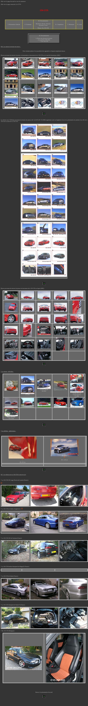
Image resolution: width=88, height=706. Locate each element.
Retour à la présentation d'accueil (44, 692)
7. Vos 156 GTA (44, 41)
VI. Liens (79, 24)
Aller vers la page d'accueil (8, 1)
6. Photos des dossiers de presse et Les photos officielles (44, 39)
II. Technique (28, 24)
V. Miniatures (70, 24)
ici (24, 474)
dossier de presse (16, 55)
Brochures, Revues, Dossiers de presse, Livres (43, 24)
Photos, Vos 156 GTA (43, 28)
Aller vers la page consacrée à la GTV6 (11, 4)
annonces (23, 1)
